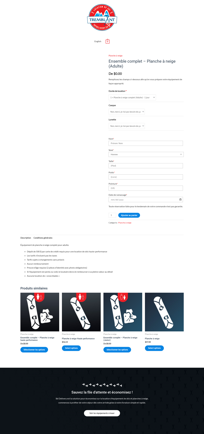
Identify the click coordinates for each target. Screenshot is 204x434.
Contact (67, 428)
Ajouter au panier (129, 206)
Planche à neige (116, 45)
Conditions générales (44, 229)
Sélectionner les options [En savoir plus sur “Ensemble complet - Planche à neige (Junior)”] (120, 342)
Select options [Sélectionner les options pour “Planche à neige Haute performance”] (74, 340)
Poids (112, 163)
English (97, 31)
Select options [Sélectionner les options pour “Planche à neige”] (157, 340)
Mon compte (80, 428)
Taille (111, 152)
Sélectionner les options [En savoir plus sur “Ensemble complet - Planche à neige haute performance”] (37, 342)
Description (25, 229)
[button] (102, 406)
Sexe (111, 141)
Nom (111, 129)
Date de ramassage (118, 186)
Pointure (113, 174)
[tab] (25, 229)
